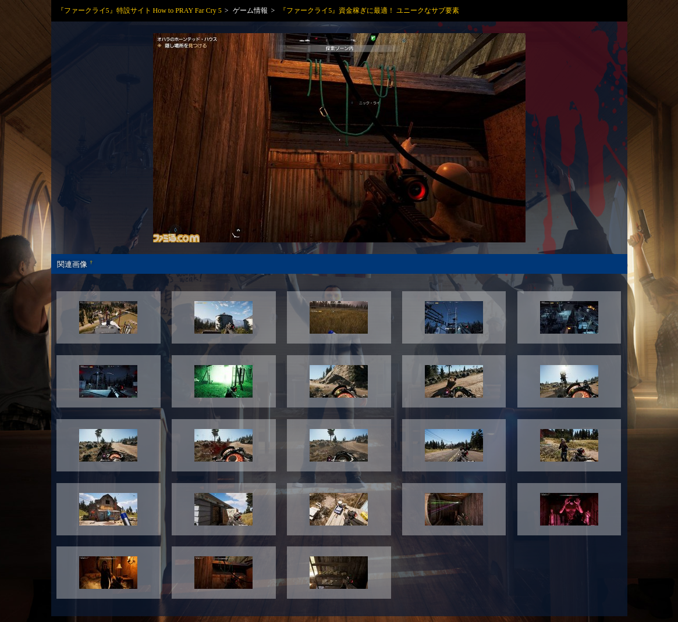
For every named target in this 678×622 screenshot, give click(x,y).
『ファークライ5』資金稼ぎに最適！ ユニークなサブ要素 (369, 10)
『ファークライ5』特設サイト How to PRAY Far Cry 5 (139, 10)
